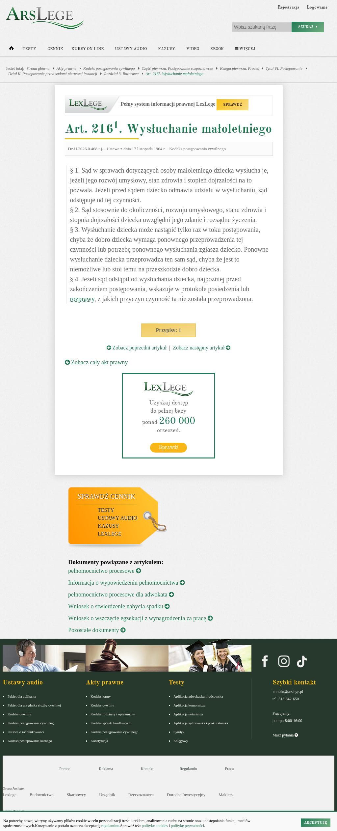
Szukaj (307, 27)
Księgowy (180, 741)
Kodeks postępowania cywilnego (109, 68)
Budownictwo (42, 794)
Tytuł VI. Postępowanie (284, 68)
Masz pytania (285, 735)
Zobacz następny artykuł (201, 347)
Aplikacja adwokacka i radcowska (198, 696)
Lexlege (9, 794)
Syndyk (179, 732)
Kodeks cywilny (19, 714)
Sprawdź (168, 447)
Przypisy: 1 (168, 330)
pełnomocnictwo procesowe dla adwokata (121, 594)
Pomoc (64, 768)
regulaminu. (110, 825)
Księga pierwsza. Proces (239, 68)
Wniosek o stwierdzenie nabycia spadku (118, 606)
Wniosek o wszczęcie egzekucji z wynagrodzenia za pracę (140, 618)
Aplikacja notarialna (188, 714)
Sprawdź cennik (106, 496)
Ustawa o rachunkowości (26, 732)
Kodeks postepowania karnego (30, 741)
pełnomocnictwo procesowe (104, 571)
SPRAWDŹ (232, 104)
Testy (29, 48)
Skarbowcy (76, 794)
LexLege (109, 534)
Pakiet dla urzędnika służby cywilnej (34, 705)
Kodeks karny (101, 696)
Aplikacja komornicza (189, 705)
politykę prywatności (187, 825)
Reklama (106, 768)
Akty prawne (66, 68)
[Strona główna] (11, 50)
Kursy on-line (87, 48)
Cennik (55, 48)
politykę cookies (155, 825)
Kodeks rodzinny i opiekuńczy (113, 714)
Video (192, 48)
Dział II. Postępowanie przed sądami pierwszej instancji (52, 73)
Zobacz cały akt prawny (96, 362)
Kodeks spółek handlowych (111, 723)
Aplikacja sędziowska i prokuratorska (200, 723)
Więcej (245, 48)
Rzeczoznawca (141, 794)
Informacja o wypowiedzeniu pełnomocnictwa (126, 582)
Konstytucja (99, 741)
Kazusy (166, 48)
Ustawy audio (131, 48)
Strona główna (38, 68)
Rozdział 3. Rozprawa (121, 73)
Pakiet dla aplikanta (22, 696)
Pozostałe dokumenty (96, 630)
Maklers (226, 794)
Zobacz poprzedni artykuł (137, 347)
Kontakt (147, 768)
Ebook (217, 48)
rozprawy (82, 298)
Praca (229, 768)
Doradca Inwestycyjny (186, 794)
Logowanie (317, 7)
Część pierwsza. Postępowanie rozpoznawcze (177, 68)
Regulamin (188, 768)
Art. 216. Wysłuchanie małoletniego (174, 73)
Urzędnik (107, 794)
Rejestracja (288, 7)
